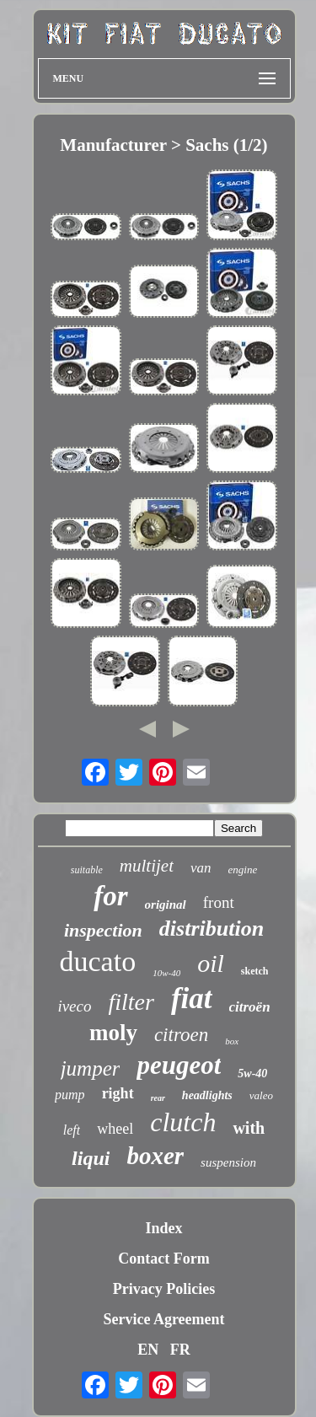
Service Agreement (163, 1319)
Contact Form (163, 1258)
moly (113, 1032)
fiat (191, 998)
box (231, 1041)
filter (130, 1002)
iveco (74, 1006)
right (118, 1093)
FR (180, 1349)
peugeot (179, 1065)
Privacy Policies (164, 1288)
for (110, 896)
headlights (207, 1095)
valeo (261, 1095)
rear (158, 1098)
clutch (183, 1122)
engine (243, 869)
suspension (228, 1162)
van (201, 868)
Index (163, 1228)
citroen (181, 1034)
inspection (103, 930)
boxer (155, 1155)
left (71, 1130)
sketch (255, 971)
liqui (91, 1158)
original (165, 904)
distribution (211, 928)
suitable (87, 870)
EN (147, 1349)
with (249, 1128)
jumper (91, 1068)
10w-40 (166, 973)
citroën (249, 1007)
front (218, 902)
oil (210, 963)
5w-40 (252, 1073)
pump (70, 1094)
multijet (147, 866)
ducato (98, 961)
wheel (115, 1128)
